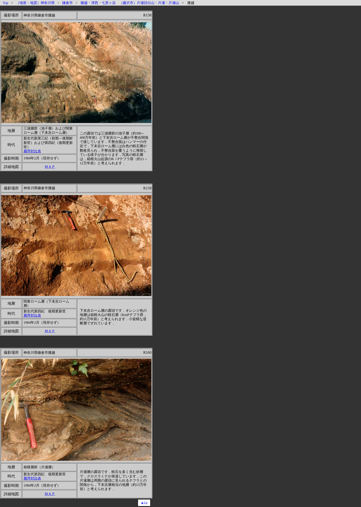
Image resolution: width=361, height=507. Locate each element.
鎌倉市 (67, 3)
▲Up (144, 502)
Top (5, 3)
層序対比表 (32, 151)
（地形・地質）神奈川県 (35, 3)
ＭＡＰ (50, 167)
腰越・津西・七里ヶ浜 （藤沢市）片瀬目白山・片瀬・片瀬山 (130, 3)
